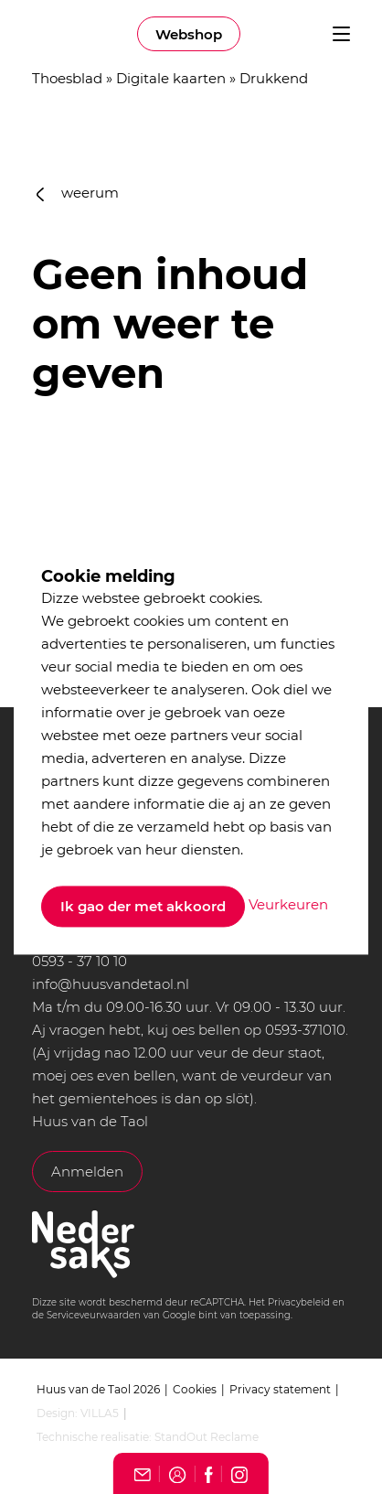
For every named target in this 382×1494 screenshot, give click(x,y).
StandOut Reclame (206, 1437)
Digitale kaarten (171, 78)
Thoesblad (67, 78)
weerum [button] (78, 192)
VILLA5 (99, 1413)
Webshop (188, 34)
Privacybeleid (299, 1302)
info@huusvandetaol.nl (110, 984)
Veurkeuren (288, 905)
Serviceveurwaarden (94, 1315)
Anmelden (87, 1171)
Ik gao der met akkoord (143, 906)
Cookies (195, 1389)
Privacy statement (280, 1389)
